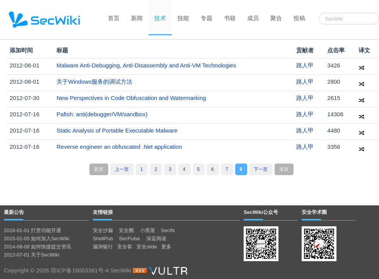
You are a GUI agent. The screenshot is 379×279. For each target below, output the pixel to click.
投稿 (299, 18)
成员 (253, 18)
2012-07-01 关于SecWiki (31, 255)
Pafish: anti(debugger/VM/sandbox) (101, 114)
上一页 (122, 169)
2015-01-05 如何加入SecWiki (36, 238)
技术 (160, 18)
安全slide (147, 247)
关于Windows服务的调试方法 (94, 81)
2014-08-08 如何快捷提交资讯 (37, 247)
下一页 (261, 169)
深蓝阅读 (156, 238)
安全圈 (126, 230)
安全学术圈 (314, 212)
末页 (284, 169)
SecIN (167, 230)
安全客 (124, 247)
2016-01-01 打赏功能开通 (32, 230)
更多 (166, 247)
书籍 (230, 18)
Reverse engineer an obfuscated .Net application (119, 146)
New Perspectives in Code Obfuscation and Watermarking (131, 98)
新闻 (137, 18)
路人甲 (305, 65)
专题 (206, 18)
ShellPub (103, 238)
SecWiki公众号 (261, 212)
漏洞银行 (103, 247)
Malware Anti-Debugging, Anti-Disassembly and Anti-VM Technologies (146, 65)
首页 (114, 18)
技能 (183, 18)
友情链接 (103, 212)
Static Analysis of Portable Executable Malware (117, 130)
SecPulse (129, 238)
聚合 (276, 18)
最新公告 (14, 212)
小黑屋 (147, 230)
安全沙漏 (103, 230)
